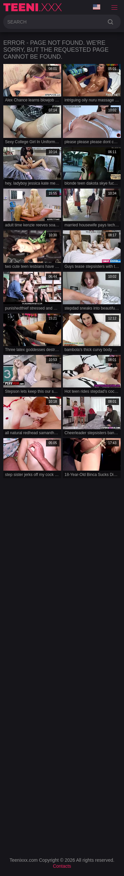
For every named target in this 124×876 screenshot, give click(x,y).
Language (96, 7)
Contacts (62, 866)
